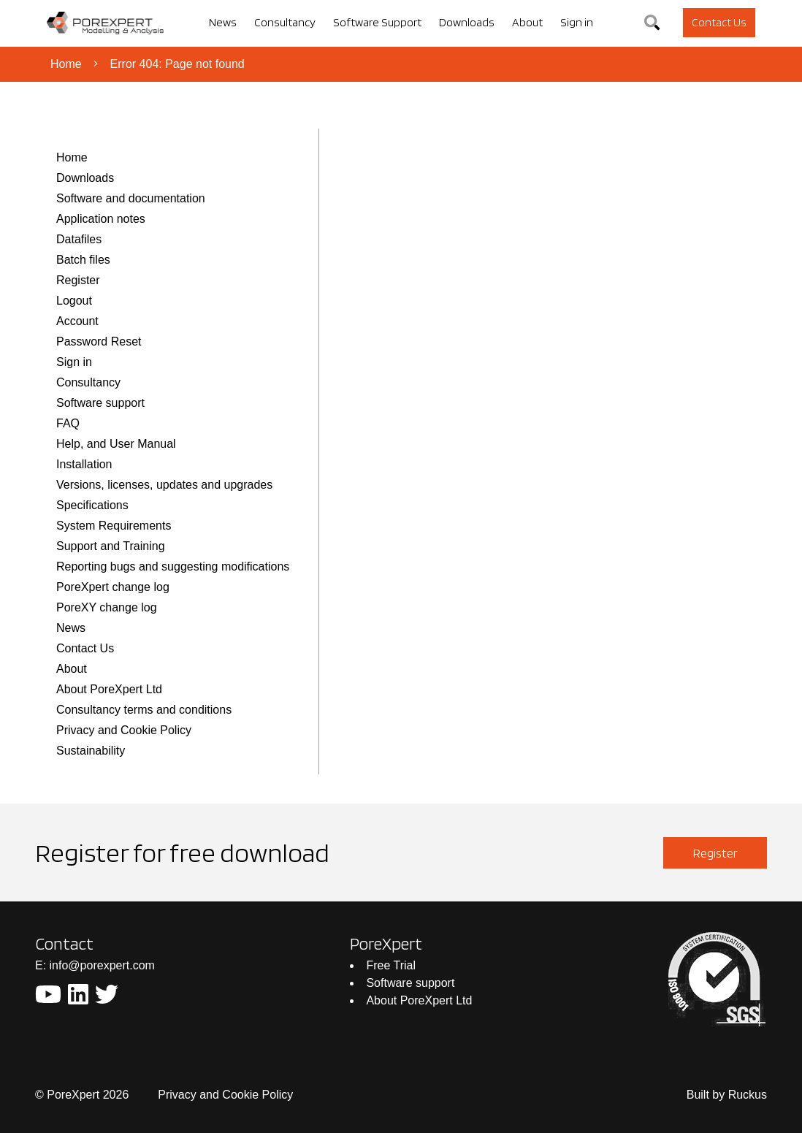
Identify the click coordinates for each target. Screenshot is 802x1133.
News (70, 628)
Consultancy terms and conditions (144, 709)
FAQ (68, 423)
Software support (100, 403)
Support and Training (110, 546)
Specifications (92, 505)
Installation (84, 464)
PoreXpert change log (112, 587)
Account (77, 321)
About (71, 669)
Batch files (83, 259)
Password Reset (99, 341)
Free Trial (391, 965)
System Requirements (113, 525)
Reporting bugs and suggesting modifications (172, 566)
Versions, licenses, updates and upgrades (164, 484)
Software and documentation (130, 198)
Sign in (74, 362)
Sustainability (90, 750)
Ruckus (747, 1094)
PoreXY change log (106, 607)
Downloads (85, 178)
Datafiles (79, 239)
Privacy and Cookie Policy (123, 730)
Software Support (377, 22)
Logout (74, 300)
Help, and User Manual (116, 444)
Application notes (100, 219)
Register (78, 280)
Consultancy (88, 382)
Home (66, 64)
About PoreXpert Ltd (109, 689)
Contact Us (85, 648)
